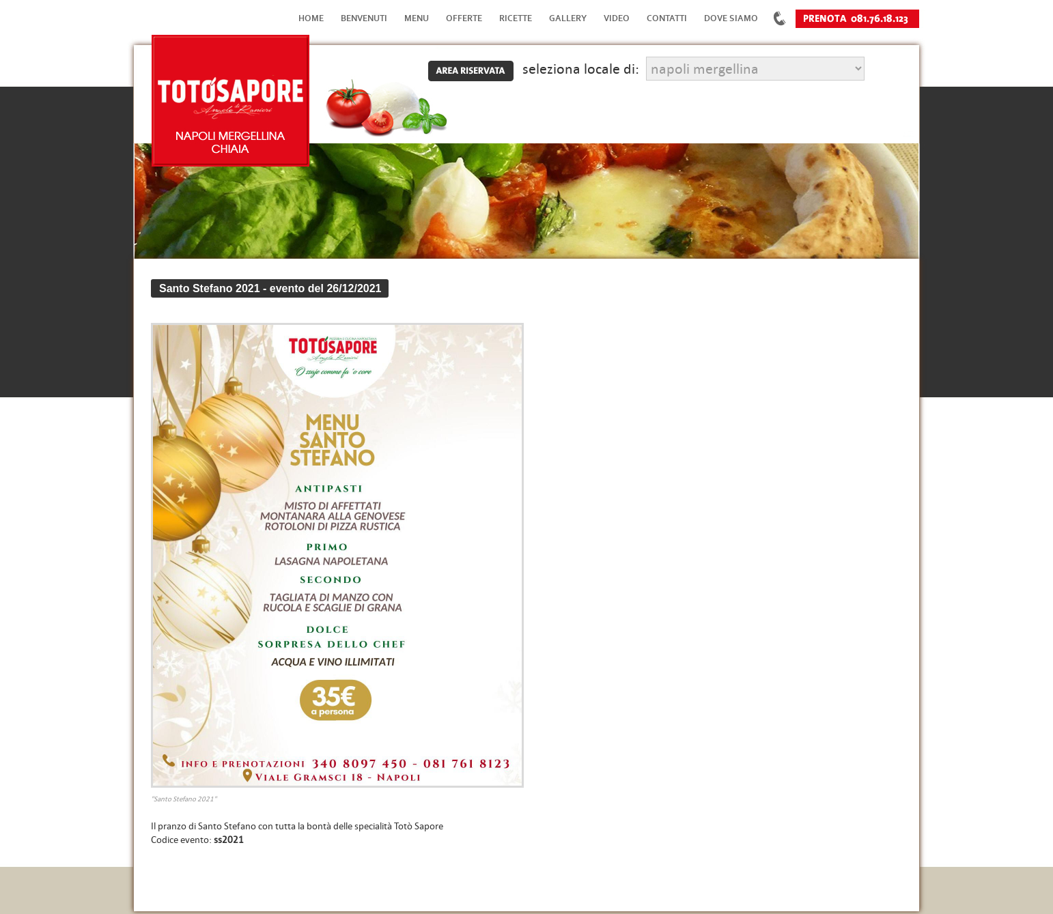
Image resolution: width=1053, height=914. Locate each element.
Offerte (464, 18)
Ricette (515, 18)
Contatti (667, 18)
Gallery (568, 18)
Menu (416, 18)
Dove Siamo (731, 18)
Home (311, 18)
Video (617, 18)
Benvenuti (364, 18)
